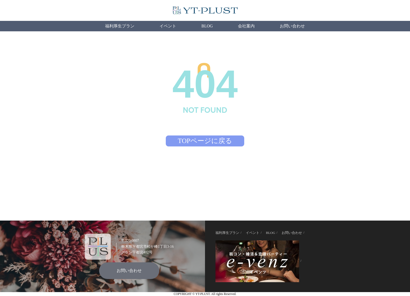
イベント (168, 26)
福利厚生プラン (119, 26)
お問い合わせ (292, 26)
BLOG (207, 26)
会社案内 (246, 26)
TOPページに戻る (205, 141)
